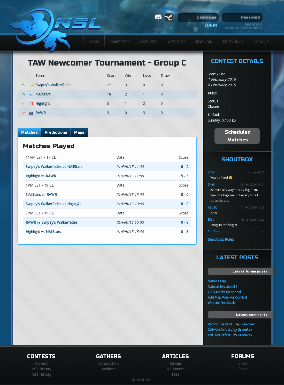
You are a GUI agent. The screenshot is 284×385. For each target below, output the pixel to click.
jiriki (211, 172)
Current (41, 363)
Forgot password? (243, 28)
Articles (177, 41)
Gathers (149, 41)
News (93, 41)
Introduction (108, 363)
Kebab (212, 207)
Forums (204, 41)
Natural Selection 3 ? (222, 286)
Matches (29, 132)
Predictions (56, 132)
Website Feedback (221, 303)
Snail (211, 184)
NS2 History (41, 368)
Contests (119, 41)
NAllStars (43, 94)
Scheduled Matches (238, 136)
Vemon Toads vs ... (221, 324)
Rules (242, 368)
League (261, 41)
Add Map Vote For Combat (227, 297)
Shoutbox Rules (221, 239)
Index (242, 363)
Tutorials (233, 41)
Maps (79, 132)
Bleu (211, 219)
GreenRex (247, 324)
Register (253, 24)
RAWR (40, 112)
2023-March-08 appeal (224, 292)
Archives (109, 368)
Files (175, 374)
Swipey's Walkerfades (53, 84)
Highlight (42, 103)
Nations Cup (217, 281)
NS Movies (175, 368)
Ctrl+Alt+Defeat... (220, 329)
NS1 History (41, 374)
